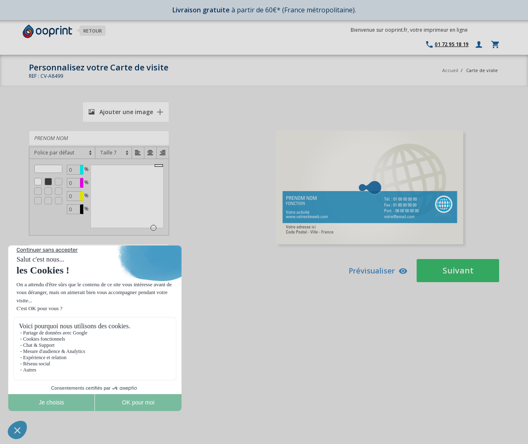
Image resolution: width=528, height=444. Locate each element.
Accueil (450, 70)
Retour (92, 31)
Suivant (458, 270)
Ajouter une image (121, 112)
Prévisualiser (378, 271)
